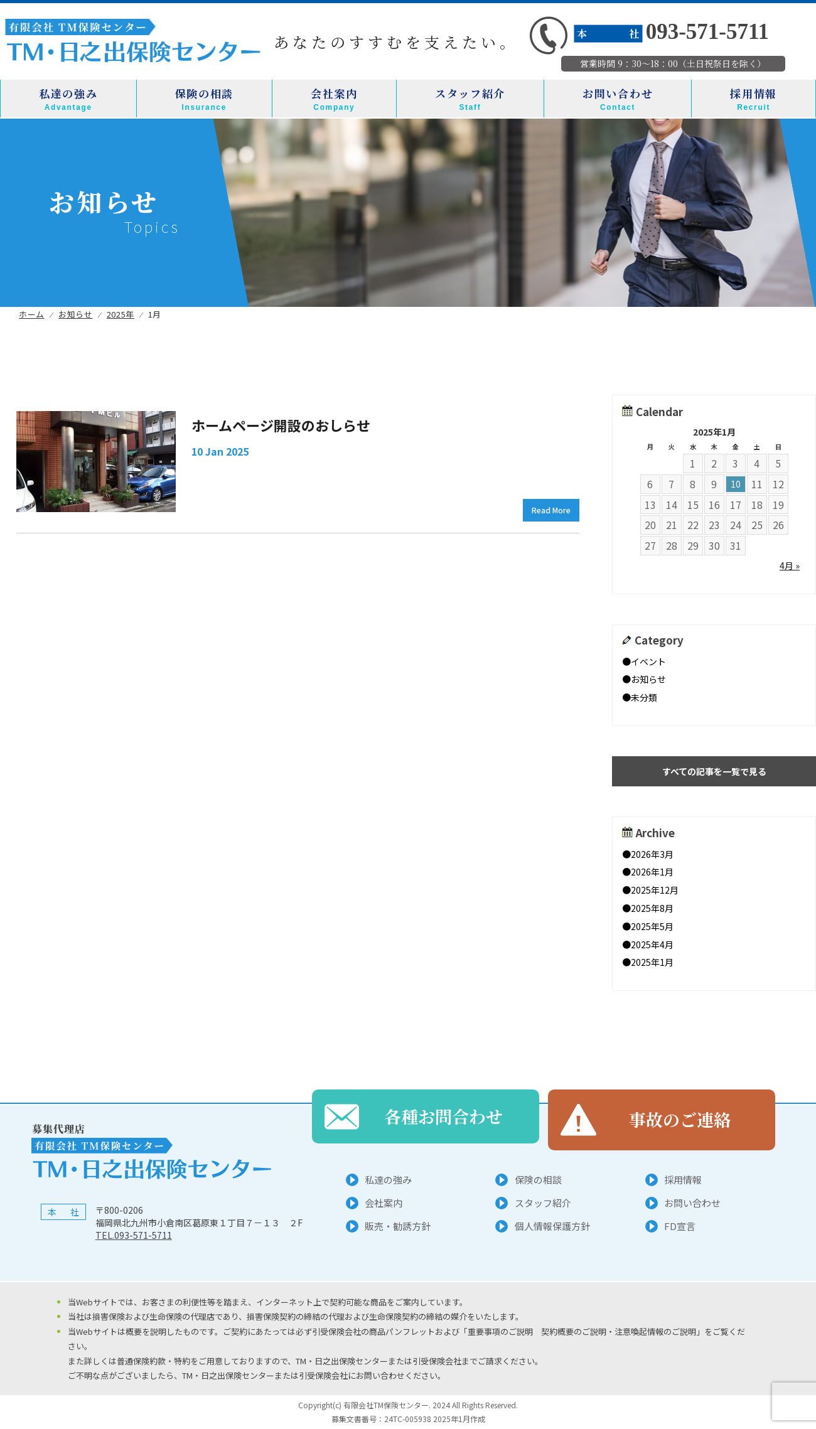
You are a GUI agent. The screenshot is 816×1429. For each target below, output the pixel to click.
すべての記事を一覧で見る (714, 771)
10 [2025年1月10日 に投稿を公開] (736, 484)
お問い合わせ (617, 99)
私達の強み (68, 99)
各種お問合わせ (443, 1119)
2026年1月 (652, 871)
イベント (648, 661)
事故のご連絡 (680, 1119)
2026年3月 (652, 854)
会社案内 (334, 99)
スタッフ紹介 (470, 99)
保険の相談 (205, 99)
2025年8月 (652, 908)
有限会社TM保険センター (385, 1405)
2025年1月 (652, 962)
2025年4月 (652, 944)
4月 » (790, 565)
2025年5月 (652, 926)
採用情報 (753, 99)
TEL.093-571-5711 (133, 1235)
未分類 (644, 697)
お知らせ (648, 679)
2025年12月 (655, 890)
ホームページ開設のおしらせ (280, 425)
